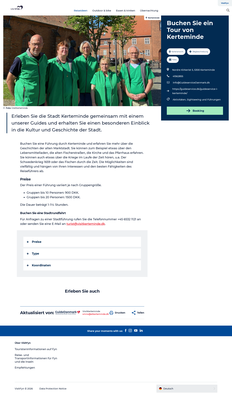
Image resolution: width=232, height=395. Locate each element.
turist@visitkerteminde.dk (85, 224)
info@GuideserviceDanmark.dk (191, 82)
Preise (34, 242)
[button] (118, 313)
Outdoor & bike (101, 10)
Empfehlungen (25, 367)
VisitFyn (225, 3)
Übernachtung (149, 10)
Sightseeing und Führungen (204, 99)
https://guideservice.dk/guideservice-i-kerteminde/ (195, 91)
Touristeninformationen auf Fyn (36, 349)
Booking (195, 110)
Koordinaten (39, 265)
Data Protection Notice (52, 388)
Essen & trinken (125, 10)
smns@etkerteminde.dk (96, 314)
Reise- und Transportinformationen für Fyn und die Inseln (36, 358)
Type (33, 253)
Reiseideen (80, 10)
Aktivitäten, (180, 99)
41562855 (178, 76)
